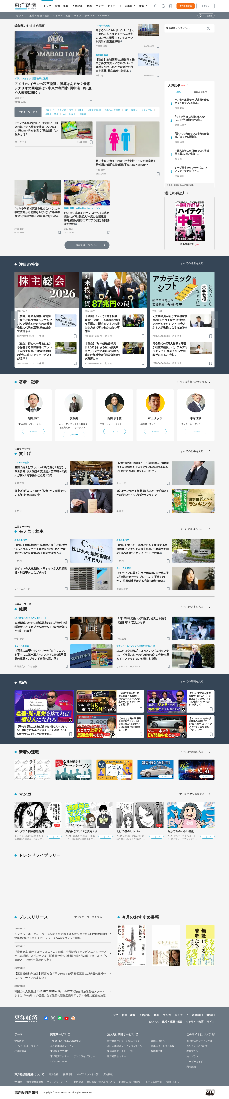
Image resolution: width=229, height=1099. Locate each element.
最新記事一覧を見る (87, 244)
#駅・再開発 (131, 110)
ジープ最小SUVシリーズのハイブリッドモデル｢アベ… (191, 169)
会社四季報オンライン (62, 1046)
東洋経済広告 (158, 1041)
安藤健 (74, 418)
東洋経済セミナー (116, 1056)
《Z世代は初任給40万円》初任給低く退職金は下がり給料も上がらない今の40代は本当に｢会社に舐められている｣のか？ (143, 467)
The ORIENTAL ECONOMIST (66, 1041)
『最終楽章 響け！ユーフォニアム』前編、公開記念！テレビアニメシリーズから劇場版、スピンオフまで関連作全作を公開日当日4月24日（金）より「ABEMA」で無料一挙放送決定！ (60, 955)
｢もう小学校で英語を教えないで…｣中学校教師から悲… (190, 118)
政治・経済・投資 (40, 15)
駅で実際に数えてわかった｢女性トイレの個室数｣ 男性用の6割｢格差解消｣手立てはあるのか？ (127, 162)
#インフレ (147, 110)
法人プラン (192, 1056)
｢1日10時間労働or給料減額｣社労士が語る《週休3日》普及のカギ (141, 620)
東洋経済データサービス (120, 1051)
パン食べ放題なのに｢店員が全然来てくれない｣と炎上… (192, 101)
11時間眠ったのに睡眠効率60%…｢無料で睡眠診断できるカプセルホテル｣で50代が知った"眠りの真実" (40, 626)
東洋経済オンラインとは (179, 28)
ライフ (78, 15)
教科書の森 (157, 1051)
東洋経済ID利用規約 (129, 1082)
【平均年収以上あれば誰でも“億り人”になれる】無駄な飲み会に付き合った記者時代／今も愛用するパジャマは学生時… (41, 730)
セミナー (113, 6)
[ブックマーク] (91, 101)
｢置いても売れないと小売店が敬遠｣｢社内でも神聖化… (192, 135)
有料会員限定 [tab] (200, 92)
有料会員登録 (186, 6)
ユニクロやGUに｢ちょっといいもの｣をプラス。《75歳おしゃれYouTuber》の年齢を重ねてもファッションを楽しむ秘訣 (142, 654)
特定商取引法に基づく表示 (101, 1082)
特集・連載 (61, 6)
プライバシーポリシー (58, 1082)
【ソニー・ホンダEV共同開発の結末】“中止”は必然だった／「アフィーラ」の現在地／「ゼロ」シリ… (200, 724)
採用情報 (67, 1074)
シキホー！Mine (58, 1061)
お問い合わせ (173, 1082)
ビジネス (21, 15)
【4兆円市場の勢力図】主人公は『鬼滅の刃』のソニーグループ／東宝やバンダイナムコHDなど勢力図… (130, 699)
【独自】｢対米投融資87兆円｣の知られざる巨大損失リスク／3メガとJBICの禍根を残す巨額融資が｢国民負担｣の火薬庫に (102, 351)
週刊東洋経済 (174, 193)
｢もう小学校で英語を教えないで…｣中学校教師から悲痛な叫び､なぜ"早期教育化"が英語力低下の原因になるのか (37, 212)
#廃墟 (83, 114)
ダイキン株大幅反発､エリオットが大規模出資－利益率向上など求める (40, 570)
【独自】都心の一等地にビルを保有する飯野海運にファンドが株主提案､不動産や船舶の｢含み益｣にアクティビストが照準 (34, 351)
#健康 (81, 110)
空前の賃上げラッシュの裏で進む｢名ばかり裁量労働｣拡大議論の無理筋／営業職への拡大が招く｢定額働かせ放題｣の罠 (40, 471)
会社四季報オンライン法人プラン (124, 1046)
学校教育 (19, 1041)
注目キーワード (27, 112)
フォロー (33, 431)
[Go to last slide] (14, 319)
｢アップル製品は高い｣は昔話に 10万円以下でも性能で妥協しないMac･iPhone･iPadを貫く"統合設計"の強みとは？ (36, 129)
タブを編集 (207, 15)
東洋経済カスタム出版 (162, 1046)
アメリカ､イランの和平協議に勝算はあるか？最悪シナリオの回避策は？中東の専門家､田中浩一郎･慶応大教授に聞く (53, 88)
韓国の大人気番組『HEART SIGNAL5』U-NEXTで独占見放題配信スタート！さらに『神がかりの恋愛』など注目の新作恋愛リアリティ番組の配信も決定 (60, 993)
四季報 (129, 6)
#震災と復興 (94, 110)
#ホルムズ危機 (112, 110)
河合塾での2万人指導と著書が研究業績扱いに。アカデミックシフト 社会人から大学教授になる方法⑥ (169, 349)
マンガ (100, 6)
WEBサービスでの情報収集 (28, 1082)
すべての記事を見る (192, 451)
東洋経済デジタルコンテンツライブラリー (72, 1056)
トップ (47, 6)
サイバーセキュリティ (26, 1046)
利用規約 (191, 1066)
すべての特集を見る (192, 263)
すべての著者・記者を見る (192, 381)
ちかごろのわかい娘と (181, 831)
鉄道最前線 (20, 1051)
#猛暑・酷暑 (52, 114)
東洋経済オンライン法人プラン (123, 1041)
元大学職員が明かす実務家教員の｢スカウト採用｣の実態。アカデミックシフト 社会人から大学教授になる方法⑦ (169, 322)
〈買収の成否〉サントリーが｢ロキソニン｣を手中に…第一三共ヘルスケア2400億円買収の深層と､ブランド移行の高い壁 (40, 654)
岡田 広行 (33, 418)
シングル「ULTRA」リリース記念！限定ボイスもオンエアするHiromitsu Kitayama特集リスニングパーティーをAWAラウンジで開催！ (60, 936)
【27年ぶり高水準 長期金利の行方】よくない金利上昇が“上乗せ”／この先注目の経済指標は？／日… (129, 724)
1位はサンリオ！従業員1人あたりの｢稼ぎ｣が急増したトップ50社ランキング (142, 492)
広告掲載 (108, 1074)
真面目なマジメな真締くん (82, 831)
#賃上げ (50, 110)
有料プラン (192, 1051)
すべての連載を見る (192, 751)
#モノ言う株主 (66, 110)
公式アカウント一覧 (87, 1074)
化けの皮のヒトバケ (128, 831)
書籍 (141, 6)
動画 (89, 6)
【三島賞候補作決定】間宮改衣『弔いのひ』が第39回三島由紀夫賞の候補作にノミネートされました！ (60, 975)
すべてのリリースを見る (88, 917)
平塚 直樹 (196, 418)
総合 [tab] (178, 92)
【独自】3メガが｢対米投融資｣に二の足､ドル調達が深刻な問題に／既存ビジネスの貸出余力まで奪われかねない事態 (102, 324)
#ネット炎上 (69, 114)
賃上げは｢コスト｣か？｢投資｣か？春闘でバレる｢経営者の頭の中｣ (40, 492)
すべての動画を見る (192, 681)
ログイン (206, 6)
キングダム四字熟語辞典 (29, 831)
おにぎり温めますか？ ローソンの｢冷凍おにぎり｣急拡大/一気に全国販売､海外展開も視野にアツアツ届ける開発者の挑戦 (87, 218)
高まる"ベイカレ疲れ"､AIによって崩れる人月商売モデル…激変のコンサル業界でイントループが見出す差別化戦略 (115, 36)
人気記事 (77, 6)
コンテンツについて (197, 1046)
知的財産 (78, 1082)
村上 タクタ (155, 418)
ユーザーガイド (194, 1061)
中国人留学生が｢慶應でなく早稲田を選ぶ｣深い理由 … (192, 152)
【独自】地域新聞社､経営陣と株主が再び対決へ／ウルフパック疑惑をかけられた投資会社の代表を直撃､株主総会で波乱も (115, 65)
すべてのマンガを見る (191, 794)
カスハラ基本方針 (152, 1082)
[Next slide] (214, 319)
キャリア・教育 (62, 15)
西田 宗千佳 (114, 418)
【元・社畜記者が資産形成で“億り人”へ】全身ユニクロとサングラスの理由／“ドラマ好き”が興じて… (200, 699)
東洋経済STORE (59, 1051)
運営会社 (53, 1074)
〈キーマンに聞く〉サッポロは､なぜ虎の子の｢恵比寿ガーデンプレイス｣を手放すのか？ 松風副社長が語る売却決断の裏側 (142, 576)
